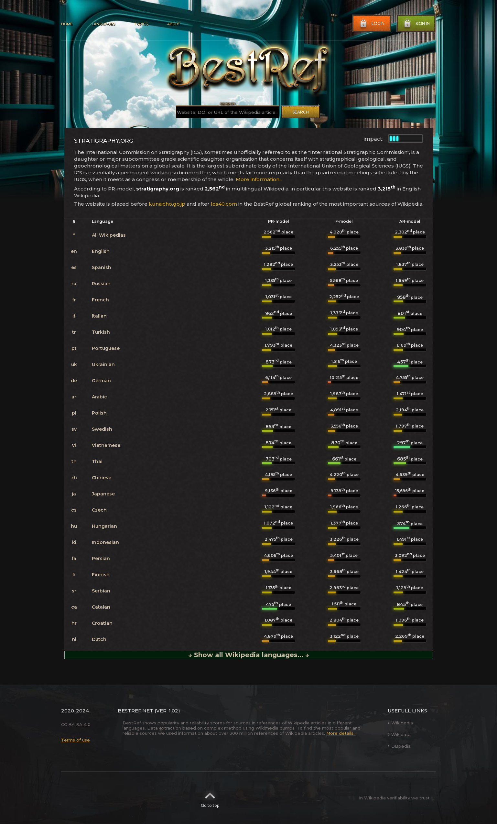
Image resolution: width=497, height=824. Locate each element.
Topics (141, 24)
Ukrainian (103, 364)
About (173, 24)
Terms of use (75, 740)
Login (371, 23)
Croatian (102, 623)
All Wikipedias (109, 235)
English (101, 251)
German (101, 381)
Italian (99, 316)
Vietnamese (106, 445)
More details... (341, 733)
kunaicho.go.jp (167, 204)
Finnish (101, 575)
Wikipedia (400, 722)
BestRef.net (135, 711)
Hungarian (104, 526)
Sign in (416, 23)
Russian (101, 284)
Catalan (101, 607)
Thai (97, 461)
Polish (99, 413)
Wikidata (399, 734)
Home (66, 24)
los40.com (224, 204)
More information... (259, 179)
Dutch (99, 639)
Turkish (101, 332)
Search (300, 112)
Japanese (103, 494)
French (100, 300)
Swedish (102, 429)
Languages (103, 24)
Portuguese (106, 348)
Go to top (210, 798)
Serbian (101, 591)
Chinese (101, 478)
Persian (101, 558)
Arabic (99, 397)
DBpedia (399, 746)
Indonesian (105, 542)
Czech (99, 510)
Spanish (101, 267)
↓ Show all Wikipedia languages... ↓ (248, 655)
